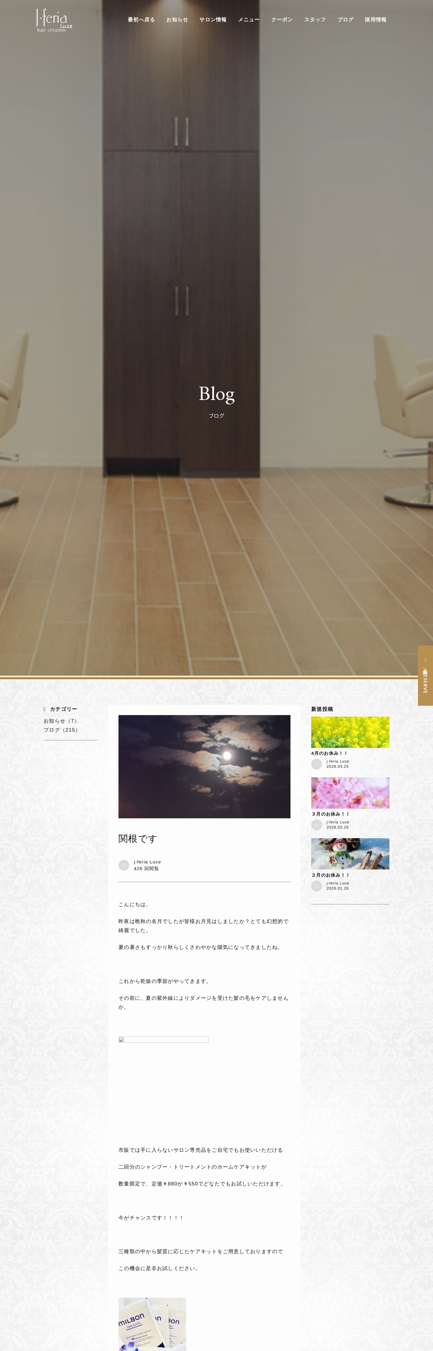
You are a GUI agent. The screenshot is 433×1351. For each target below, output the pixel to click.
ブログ (345, 20)
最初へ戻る (141, 20)
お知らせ (177, 20)
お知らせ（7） (62, 721)
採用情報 (376, 20)
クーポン (282, 20)
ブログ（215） (62, 730)
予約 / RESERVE (425, 680)
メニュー (249, 20)
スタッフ (315, 20)
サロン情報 (213, 20)
